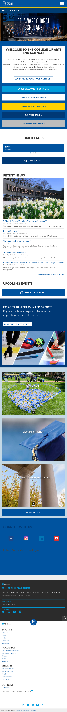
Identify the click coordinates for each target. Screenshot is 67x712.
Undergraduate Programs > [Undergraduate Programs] (33, 88)
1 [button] (31, 153)
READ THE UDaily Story (16, 324)
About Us (5, 592)
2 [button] (32, 153)
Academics (45, 592)
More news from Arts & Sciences (51, 274)
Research (5, 661)
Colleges (4, 656)
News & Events (56, 592)
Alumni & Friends (24, 596)
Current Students (32, 592)
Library (4, 659)
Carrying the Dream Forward (16, 241)
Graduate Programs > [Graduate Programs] (33, 97)
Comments (19, 710)
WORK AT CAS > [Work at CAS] (33, 512)
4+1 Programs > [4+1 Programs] (33, 115)
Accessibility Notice (8, 668)
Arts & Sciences (10, 10)
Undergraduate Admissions (10, 650)
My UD (4, 674)
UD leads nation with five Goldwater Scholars (24, 221)
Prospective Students (17, 592)
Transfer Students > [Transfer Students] (33, 123)
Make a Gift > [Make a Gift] (33, 160)
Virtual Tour (5, 641)
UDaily (4, 638)
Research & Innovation (9, 596)
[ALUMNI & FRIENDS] (33, 439)
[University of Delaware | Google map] (32, 691)
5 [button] (37, 153)
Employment (6, 643)
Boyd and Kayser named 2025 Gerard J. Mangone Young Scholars (32, 263)
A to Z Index (5, 679)
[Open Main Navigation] (62, 3)
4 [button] (35, 153)
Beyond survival (10, 231)
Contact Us (5, 688)
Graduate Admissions (8, 653)
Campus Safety (7, 677)
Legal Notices (26, 710)
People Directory (7, 671)
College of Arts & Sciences (16, 588)
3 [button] (34, 153)
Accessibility (33, 710)
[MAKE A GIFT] (33, 393)
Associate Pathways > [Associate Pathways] (33, 106)
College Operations (8, 604)
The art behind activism (13, 253)
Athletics (4, 635)
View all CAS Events (33, 292)
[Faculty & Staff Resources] (33, 485)
